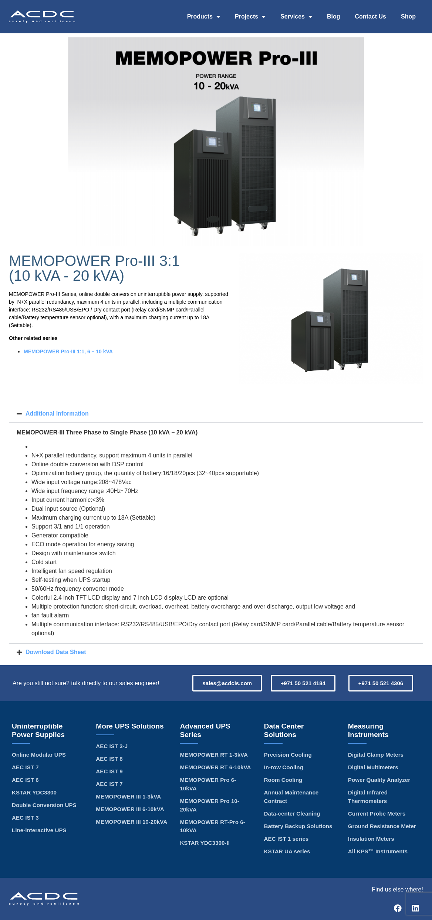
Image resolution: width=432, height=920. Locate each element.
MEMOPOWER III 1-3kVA (128, 796)
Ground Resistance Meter (382, 826)
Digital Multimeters (373, 767)
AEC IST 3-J (112, 746)
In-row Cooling (283, 767)
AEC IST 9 (109, 771)
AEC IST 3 (25, 817)
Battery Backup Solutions (298, 826)
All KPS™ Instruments (378, 851)
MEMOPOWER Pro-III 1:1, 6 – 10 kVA (68, 351)
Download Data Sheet (56, 652)
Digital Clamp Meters (376, 754)
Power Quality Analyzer (379, 780)
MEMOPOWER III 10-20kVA (131, 822)
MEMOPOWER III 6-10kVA (130, 809)
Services (296, 16)
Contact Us (370, 16)
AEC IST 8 (109, 759)
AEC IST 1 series (286, 839)
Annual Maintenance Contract (291, 796)
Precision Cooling (288, 754)
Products (203, 16)
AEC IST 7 (25, 767)
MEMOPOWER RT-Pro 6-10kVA (212, 826)
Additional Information (57, 413)
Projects (250, 16)
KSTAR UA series (287, 851)
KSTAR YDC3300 (34, 792)
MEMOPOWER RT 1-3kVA (214, 754)
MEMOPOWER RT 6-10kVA (215, 767)
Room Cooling (283, 780)
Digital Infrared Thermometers (368, 796)
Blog (333, 16)
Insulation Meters (371, 839)
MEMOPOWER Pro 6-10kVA (208, 784)
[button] (216, 413)
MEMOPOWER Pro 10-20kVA (209, 805)
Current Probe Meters (376, 813)
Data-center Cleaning (292, 813)
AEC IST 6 (25, 780)
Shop (408, 16)
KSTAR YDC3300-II (204, 843)
